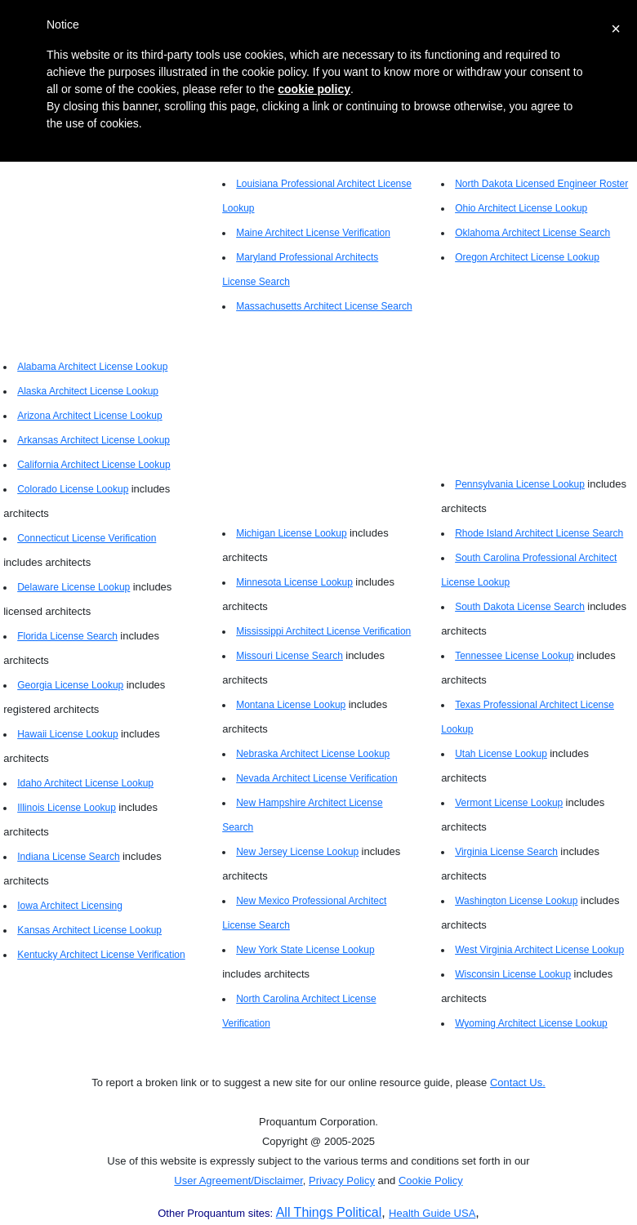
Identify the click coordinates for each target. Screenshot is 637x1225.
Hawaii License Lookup (67, 734)
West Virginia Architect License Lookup (539, 950)
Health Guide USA (432, 1213)
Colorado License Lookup (72, 489)
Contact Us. (518, 1082)
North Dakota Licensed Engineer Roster (541, 183)
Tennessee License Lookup (514, 656)
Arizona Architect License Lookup (89, 415)
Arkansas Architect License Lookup (93, 440)
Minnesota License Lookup (294, 582)
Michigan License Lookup (291, 533)
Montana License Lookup (290, 704)
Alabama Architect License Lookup (92, 366)
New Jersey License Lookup (297, 852)
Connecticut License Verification (86, 538)
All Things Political (329, 1212)
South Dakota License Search (520, 606)
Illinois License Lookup (66, 807)
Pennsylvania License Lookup (520, 484)
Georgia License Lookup (70, 685)
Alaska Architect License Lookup (87, 391)
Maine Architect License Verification (313, 232)
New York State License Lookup (305, 950)
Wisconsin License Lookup (513, 974)
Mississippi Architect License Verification (323, 631)
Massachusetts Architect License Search (324, 306)
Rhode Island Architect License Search (539, 533)
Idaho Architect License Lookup (85, 783)
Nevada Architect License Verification (316, 778)
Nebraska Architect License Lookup (313, 754)
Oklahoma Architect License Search (532, 232)
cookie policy (314, 89)
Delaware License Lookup (73, 587)
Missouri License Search (289, 656)
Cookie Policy (431, 1180)
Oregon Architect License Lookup (527, 257)
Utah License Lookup (501, 754)
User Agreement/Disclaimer (238, 1180)
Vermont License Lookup (509, 802)
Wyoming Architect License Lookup (531, 1023)
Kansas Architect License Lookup (89, 930)
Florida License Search (67, 636)
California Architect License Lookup (93, 464)
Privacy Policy (342, 1180)
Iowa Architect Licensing (69, 905)
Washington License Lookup (516, 900)
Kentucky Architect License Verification (101, 954)
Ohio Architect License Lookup (521, 208)
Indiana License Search (68, 856)
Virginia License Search (506, 852)
